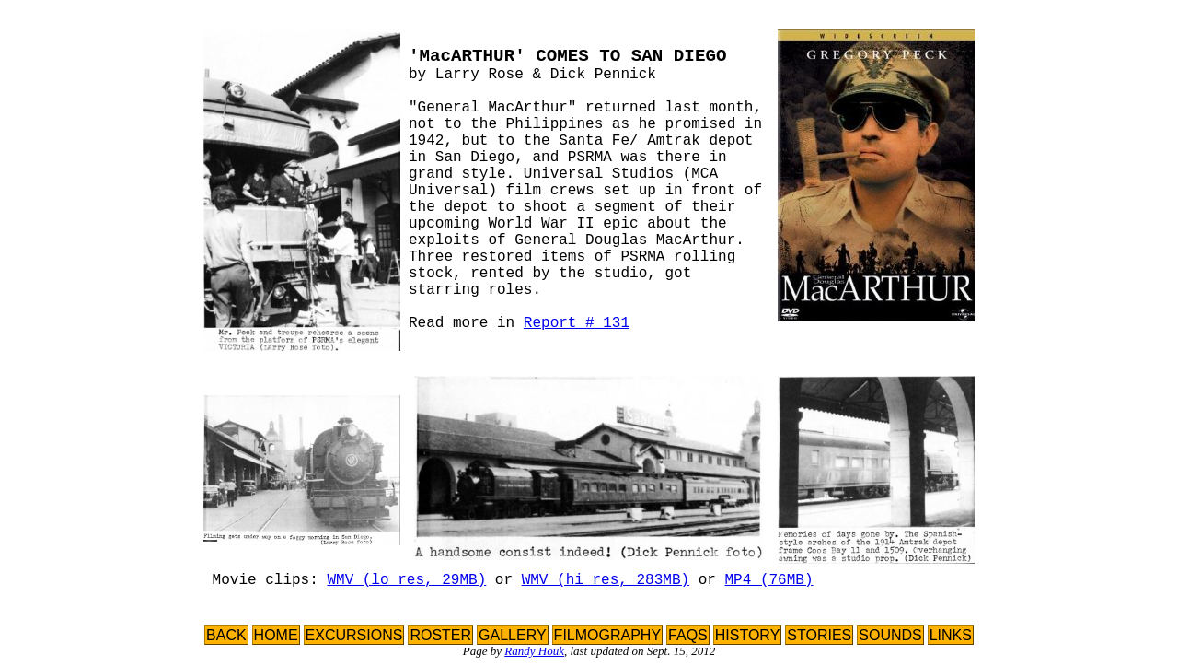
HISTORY (747, 635)
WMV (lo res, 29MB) (406, 580)
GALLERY (513, 635)
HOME (276, 635)
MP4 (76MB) (769, 580)
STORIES (819, 635)
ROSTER (440, 635)
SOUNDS (890, 635)
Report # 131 (576, 323)
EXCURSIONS (354, 635)
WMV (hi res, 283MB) (605, 580)
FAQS (688, 635)
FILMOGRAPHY (607, 635)
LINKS (951, 635)
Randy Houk (534, 651)
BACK (226, 635)
